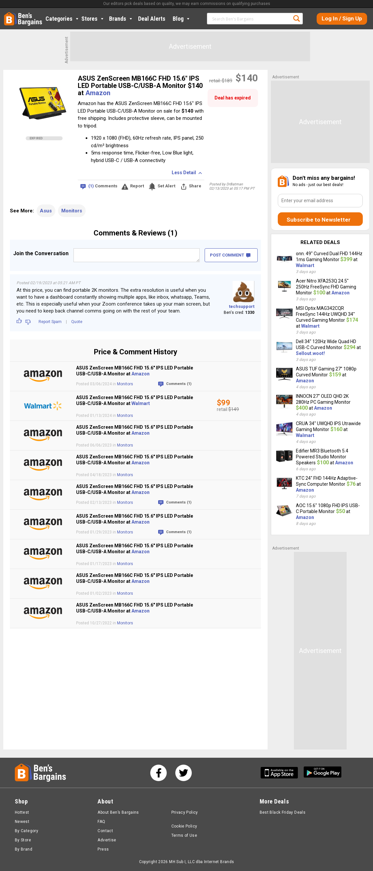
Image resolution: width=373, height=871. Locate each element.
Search (296, 18)
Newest (22, 821)
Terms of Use (184, 835)
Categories (62, 18)
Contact (105, 831)
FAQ (101, 821)
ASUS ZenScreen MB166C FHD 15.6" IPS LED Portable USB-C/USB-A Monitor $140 (140, 82)
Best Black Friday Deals (283, 812)
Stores (93, 18)
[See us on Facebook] (158, 773)
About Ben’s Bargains (118, 812)
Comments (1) (178, 384)
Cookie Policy (184, 826)
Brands (121, 18)
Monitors (71, 211)
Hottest (22, 812)
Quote (76, 321)
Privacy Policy (184, 812)
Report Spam (50, 321)
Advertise (107, 840)
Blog (182, 18)
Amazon (97, 93)
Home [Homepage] (9, 15)
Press (103, 849)
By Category (26, 831)
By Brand (23, 849)
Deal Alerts (151, 18)
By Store (23, 840)
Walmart (140, 403)
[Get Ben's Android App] (322, 772)
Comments (102, 186)
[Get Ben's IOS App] (282, 772)
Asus (46, 211)
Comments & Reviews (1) (135, 233)
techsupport (241, 306)
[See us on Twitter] (183, 773)
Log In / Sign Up (342, 18)
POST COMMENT (230, 255)
